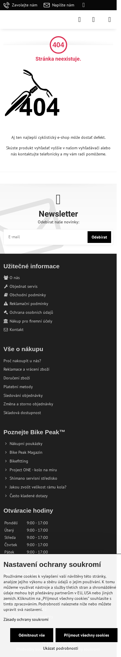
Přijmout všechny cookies (86, 635)
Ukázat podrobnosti (60, 648)
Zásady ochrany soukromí (26, 619)
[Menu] (110, 19)
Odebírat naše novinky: (58, 222)
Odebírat (99, 237)
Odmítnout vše (32, 635)
